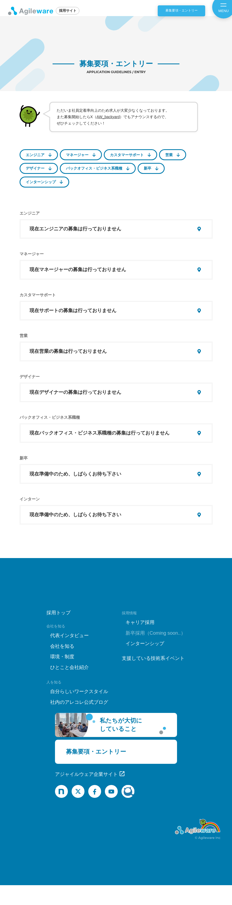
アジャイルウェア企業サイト (86, 794)
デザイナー (35, 168)
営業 (169, 155)
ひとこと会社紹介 (69, 687)
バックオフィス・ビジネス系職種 (94, 168)
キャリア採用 (140, 642)
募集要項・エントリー (181, 10)
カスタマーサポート (127, 155)
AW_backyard (108, 117)
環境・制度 (62, 676)
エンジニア (35, 155)
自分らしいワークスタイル (79, 711)
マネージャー (77, 155)
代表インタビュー (69, 655)
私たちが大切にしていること (121, 744)
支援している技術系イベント (153, 678)
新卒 (147, 168)
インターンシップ (41, 182)
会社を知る (62, 666)
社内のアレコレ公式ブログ (79, 722)
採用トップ (58, 632)
